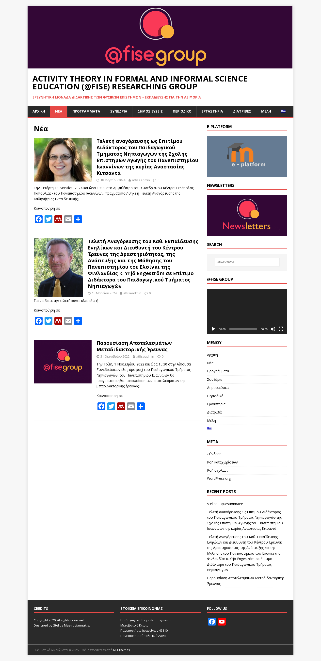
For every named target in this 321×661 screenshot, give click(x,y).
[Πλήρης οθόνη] (280, 329)
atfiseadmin (141, 180)
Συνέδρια (118, 111)
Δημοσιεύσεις (150, 111)
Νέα (58, 111)
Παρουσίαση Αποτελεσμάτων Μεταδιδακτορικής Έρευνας (134, 346)
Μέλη (266, 111)
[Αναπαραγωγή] (213, 329)
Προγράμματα (86, 111)
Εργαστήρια (212, 111)
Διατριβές (242, 111)
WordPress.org (219, 478)
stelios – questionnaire (225, 503)
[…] (81, 199)
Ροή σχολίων (217, 470)
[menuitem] (283, 111)
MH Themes (121, 650)
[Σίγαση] (273, 329)
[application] (247, 311)
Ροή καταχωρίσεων (222, 462)
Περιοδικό (182, 111)
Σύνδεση (214, 453)
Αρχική (38, 111)
